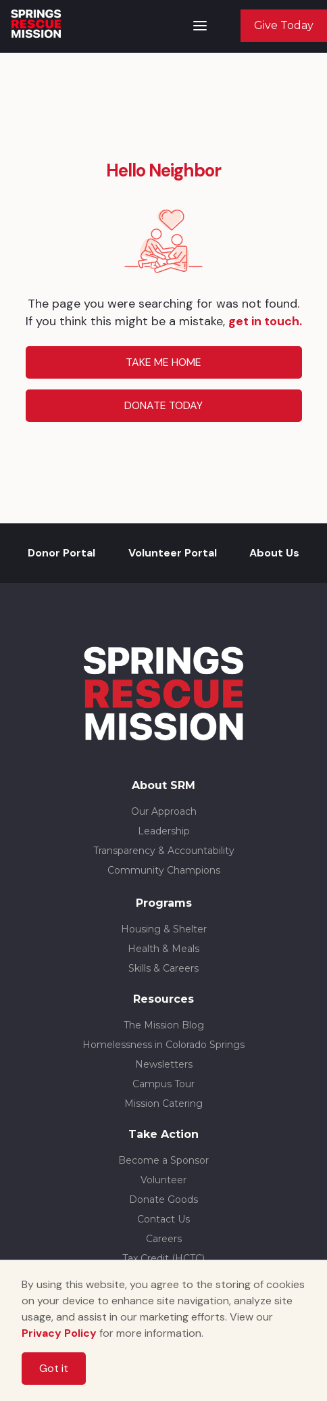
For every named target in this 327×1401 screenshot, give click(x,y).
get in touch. (265, 321)
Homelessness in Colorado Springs (163, 1045)
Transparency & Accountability (163, 851)
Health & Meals (163, 949)
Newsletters (164, 1064)
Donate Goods (163, 1199)
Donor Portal (61, 553)
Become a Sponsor (163, 1160)
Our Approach (164, 811)
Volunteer (163, 1180)
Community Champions (163, 870)
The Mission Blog (164, 1025)
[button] (200, 25)
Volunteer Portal (172, 553)
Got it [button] (53, 1368)
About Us (274, 553)
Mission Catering (163, 1103)
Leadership (164, 831)
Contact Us (163, 1219)
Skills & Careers (163, 968)
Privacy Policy (59, 1333)
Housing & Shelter (164, 929)
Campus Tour (163, 1084)
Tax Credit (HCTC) (163, 1258)
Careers (164, 1239)
